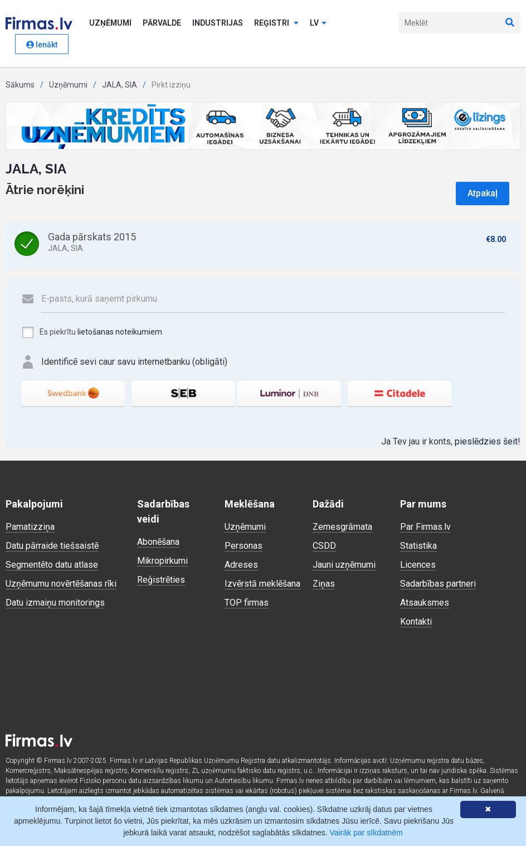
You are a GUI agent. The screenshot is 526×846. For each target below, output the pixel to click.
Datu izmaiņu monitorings (55, 602)
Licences (418, 564)
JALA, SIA (119, 84)
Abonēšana (158, 541)
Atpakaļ (482, 193)
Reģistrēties (161, 579)
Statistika (418, 545)
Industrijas (217, 22)
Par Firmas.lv (425, 526)
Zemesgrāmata (342, 526)
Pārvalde (162, 22)
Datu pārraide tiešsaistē (52, 545)
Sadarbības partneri (438, 583)
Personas (243, 545)
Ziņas (324, 583)
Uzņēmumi (110, 22)
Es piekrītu (91, 332)
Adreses (241, 564)
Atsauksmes (424, 602)
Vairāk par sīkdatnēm (366, 832)
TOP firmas (247, 602)
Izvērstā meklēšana (262, 583)
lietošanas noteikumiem (119, 331)
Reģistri (276, 22)
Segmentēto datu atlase (52, 564)
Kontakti (416, 621)
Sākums (20, 84)
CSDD (324, 545)
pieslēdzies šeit (486, 441)
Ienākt (41, 44)
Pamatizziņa (30, 526)
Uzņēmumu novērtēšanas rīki (61, 583)
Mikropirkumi (162, 560)
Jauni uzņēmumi (344, 564)
